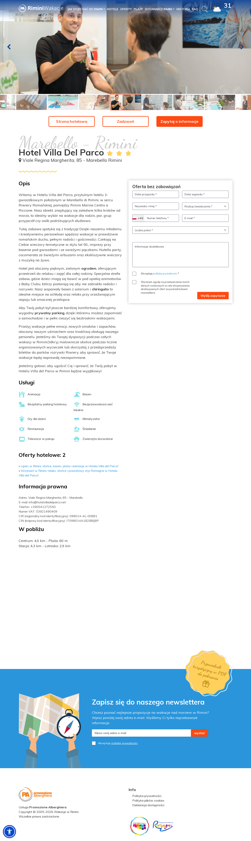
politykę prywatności (165, 273)
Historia (183, 9)
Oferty (126, 9)
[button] (9, 831)
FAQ (195, 9)
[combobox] (138, 218)
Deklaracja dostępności (148, 805)
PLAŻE (138, 9)
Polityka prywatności (146, 796)
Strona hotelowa (71, 121)
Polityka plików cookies (148, 800)
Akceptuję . (118, 743)
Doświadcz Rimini (158, 9)
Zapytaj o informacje (179, 121)
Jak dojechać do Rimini (85, 9)
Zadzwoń (125, 121)
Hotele (112, 9)
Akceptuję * (160, 273)
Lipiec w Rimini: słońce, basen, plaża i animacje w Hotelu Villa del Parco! (69, 466)
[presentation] (9, 47)
